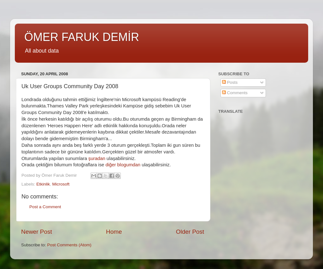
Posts (230, 82)
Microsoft (61, 184)
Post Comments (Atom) (69, 245)
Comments (235, 92)
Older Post (190, 231)
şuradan (96, 158)
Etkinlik (43, 184)
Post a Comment (45, 206)
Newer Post (36, 231)
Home (114, 231)
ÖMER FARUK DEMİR (81, 37)
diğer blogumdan (122, 164)
